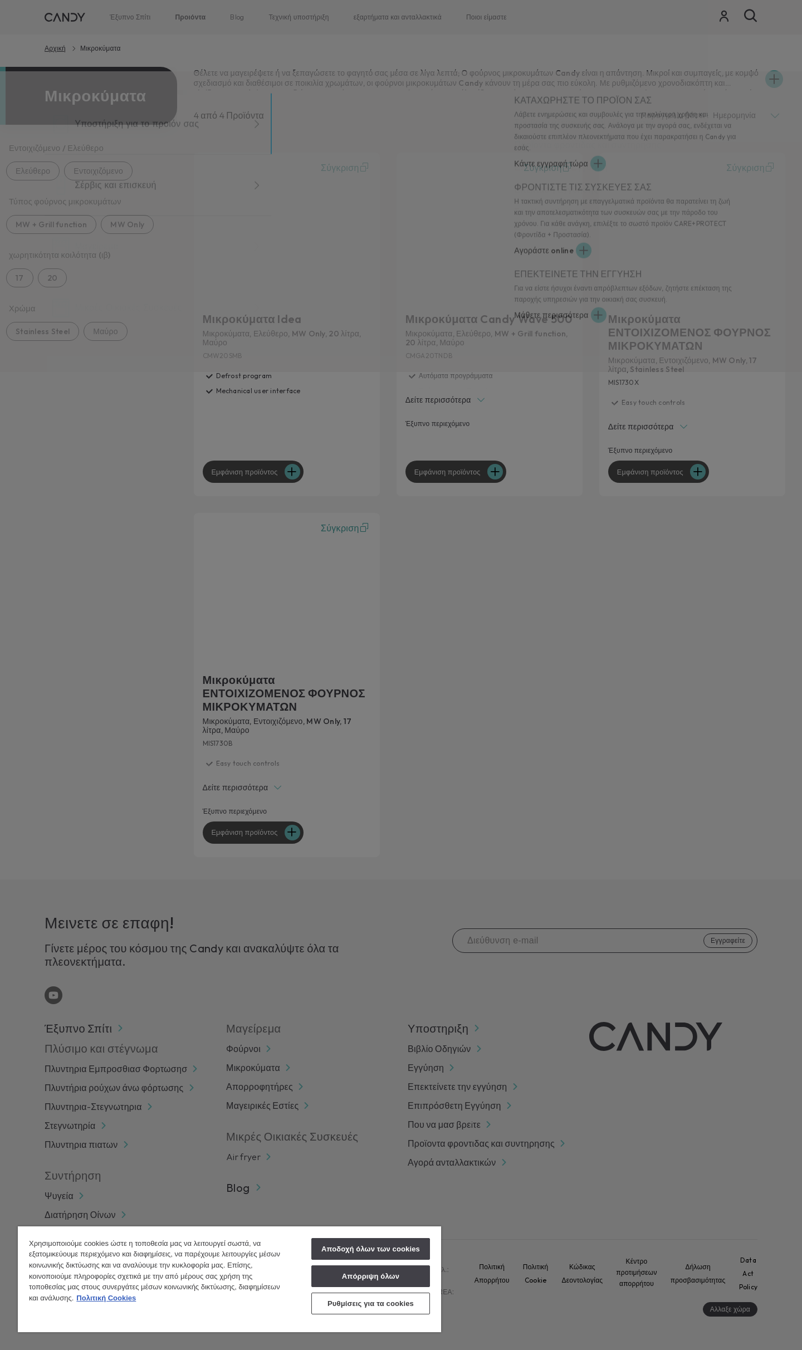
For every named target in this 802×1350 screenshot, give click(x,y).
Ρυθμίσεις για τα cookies (370, 1303)
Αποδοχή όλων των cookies (370, 1249)
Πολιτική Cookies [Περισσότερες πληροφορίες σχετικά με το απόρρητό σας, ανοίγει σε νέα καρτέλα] (106, 1298)
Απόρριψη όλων (370, 1276)
